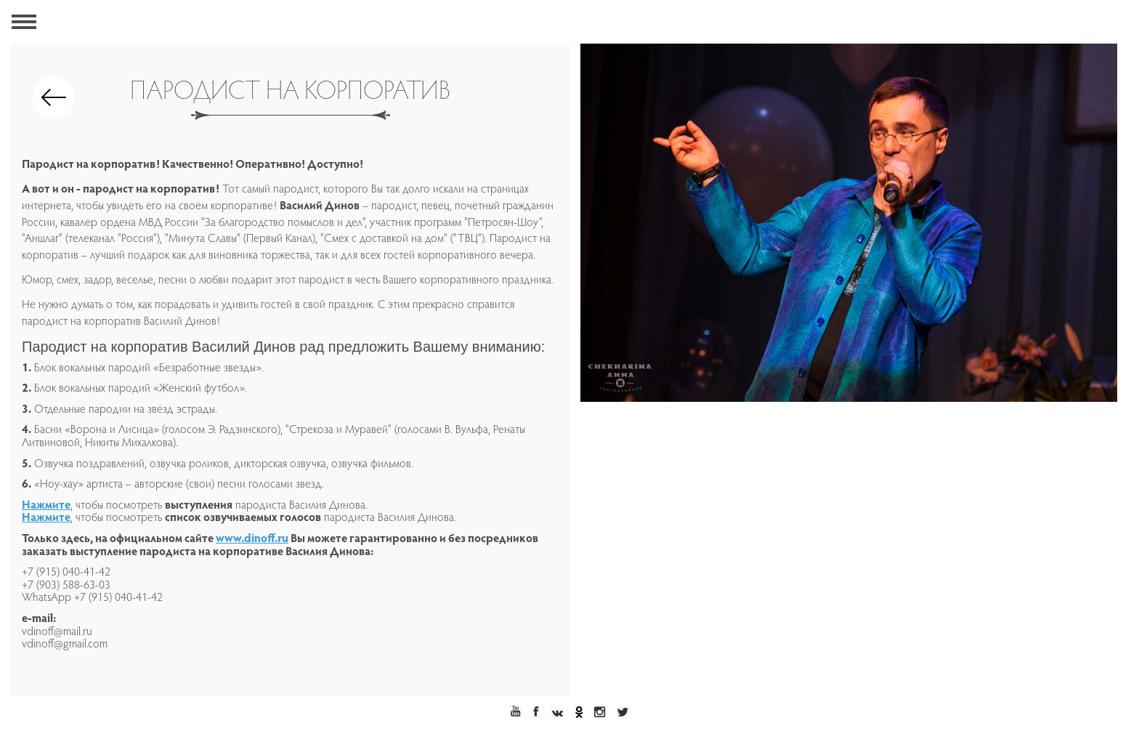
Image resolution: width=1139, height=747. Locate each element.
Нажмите (46, 506)
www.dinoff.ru (252, 539)
